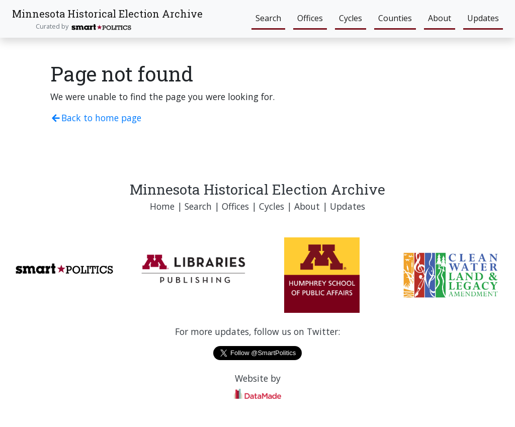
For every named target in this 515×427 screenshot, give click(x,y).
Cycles (350, 18)
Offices (310, 18)
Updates (483, 18)
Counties (395, 18)
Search (268, 18)
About (439, 18)
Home (162, 206)
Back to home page (95, 118)
